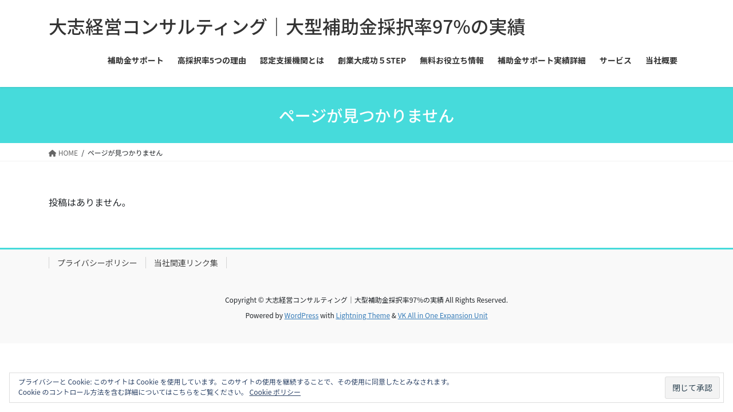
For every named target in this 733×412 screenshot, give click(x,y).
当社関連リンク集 (186, 262)
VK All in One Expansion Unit (443, 315)
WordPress (302, 315)
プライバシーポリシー (97, 262)
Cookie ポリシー (275, 392)
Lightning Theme (363, 315)
